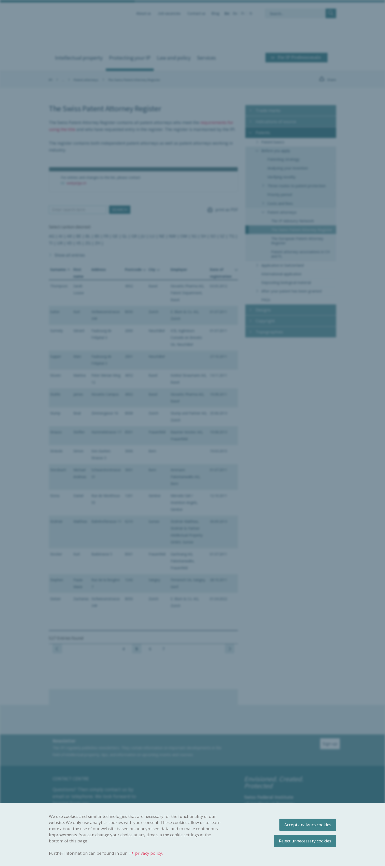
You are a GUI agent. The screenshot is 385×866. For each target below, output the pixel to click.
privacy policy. (149, 853)
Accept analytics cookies (307, 824)
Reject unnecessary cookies (305, 841)
